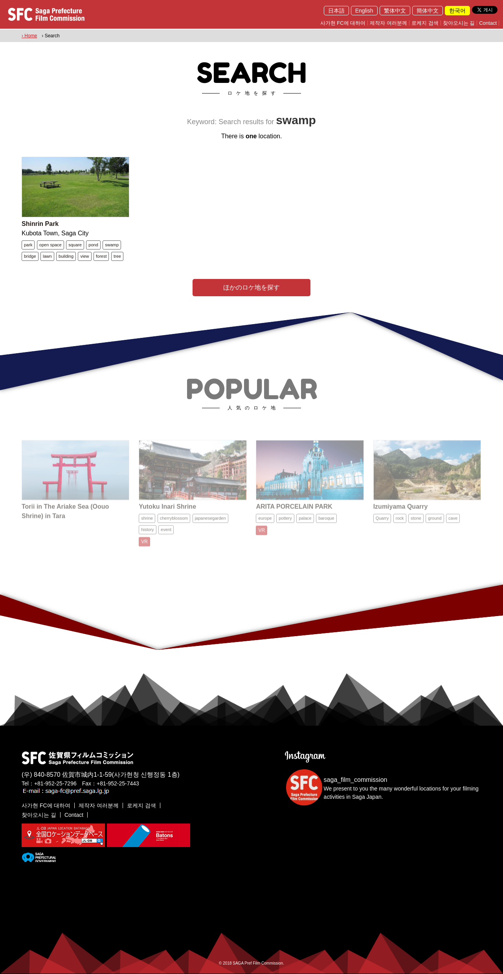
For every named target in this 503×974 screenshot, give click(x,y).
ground (434, 522)
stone (416, 522)
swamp (112, 244)
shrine (147, 522)
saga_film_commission (355, 779)
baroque (326, 522)
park (28, 244)
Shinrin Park (40, 223)
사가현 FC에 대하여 (343, 23)
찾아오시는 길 (459, 23)
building (66, 256)
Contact (488, 23)
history (147, 534)
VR (144, 546)
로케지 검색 (425, 23)
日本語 (336, 10)
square (75, 244)
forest (101, 256)
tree (117, 256)
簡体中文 (428, 10)
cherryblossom (174, 522)
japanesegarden (210, 522)
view (84, 256)
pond (93, 244)
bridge (30, 256)
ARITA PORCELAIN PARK (294, 511)
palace (305, 522)
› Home (29, 36)
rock (400, 522)
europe (265, 522)
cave (452, 522)
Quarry (382, 522)
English (364, 10)
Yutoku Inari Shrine (167, 511)
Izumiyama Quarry (400, 511)
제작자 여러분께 (388, 23)
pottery (285, 522)
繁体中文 (395, 10)
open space (50, 244)
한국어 (457, 10)
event (166, 534)
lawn (47, 256)
